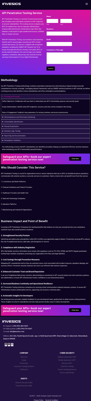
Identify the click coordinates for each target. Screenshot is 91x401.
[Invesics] (11, 4)
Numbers (51, 29)
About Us (24, 357)
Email (49, 39)
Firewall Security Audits (24, 386)
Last (61, 24)
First (48, 24)
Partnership (24, 363)
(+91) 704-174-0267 (24, 329)
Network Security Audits (23, 383)
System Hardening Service (67, 369)
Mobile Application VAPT (67, 360)
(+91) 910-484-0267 (20, 326)
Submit (50, 68)
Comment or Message (55, 50)
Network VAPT (67, 363)
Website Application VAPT (67, 357)
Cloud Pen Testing (67, 366)
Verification (24, 369)
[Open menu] (86, 4)
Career (23, 360)
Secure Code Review (67, 373)
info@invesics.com (17, 331)
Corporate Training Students (24, 366)
